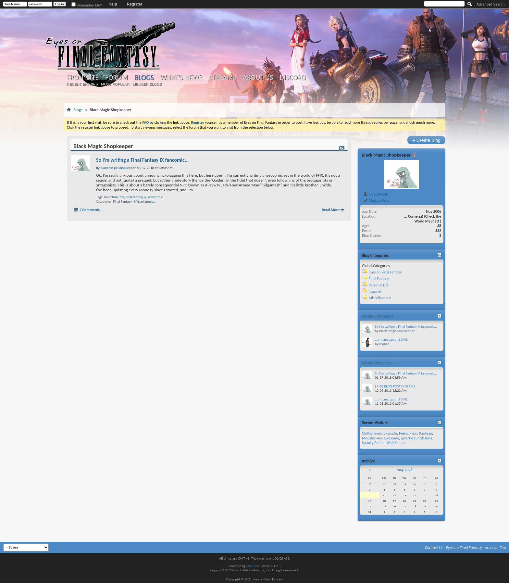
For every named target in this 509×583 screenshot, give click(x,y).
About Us (258, 77)
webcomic (155, 197)
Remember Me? (86, 5)
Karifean (425, 433)
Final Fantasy (122, 201)
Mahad (384, 344)
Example (390, 433)
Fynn (413, 433)
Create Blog (426, 140)
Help (112, 4)
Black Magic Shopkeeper (386, 155)
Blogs (144, 77)
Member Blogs (146, 84)
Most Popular (115, 84)
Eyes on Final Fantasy (385, 272)
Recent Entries (82, 84)
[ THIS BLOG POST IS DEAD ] (395, 386)
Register (134, 4)
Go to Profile (375, 194)
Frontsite (83, 77)
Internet (375, 291)
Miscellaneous (144, 201)
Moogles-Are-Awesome (380, 438)
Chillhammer (372, 433)
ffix (121, 197)
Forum (116, 77)
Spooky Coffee (373, 442)
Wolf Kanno (395, 442)
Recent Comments (377, 316)
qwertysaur (409, 438)
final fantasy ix (136, 197)
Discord (292, 77)
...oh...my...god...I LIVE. (391, 339)
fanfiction (111, 197)
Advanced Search (491, 4)
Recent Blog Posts (377, 363)
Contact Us (434, 547)
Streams (222, 77)
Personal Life (379, 285)
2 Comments (90, 210)
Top (503, 547)
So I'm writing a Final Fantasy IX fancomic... (142, 160)
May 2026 (404, 470)
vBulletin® (253, 566)
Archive (491, 547)
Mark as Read (376, 200)
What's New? (181, 77)
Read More (331, 210)
